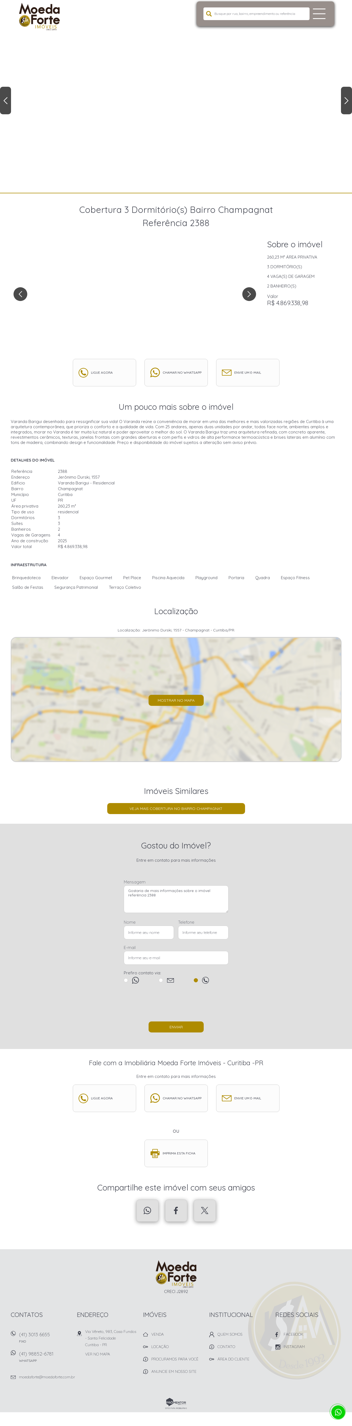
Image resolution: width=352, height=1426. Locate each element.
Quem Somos (230, 1334)
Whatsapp (147, 1211)
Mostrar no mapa (176, 700)
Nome (130, 922)
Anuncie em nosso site (174, 1371)
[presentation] (176, 1005)
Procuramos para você (174, 1359)
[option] (176, 96)
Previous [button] (5, 100)
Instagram (294, 1346)
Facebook (176, 1211)
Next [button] (346, 100)
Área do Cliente (233, 1359)
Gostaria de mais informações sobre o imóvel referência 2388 (176, 899)
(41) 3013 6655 (45, 1339)
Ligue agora (102, 372)
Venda (157, 1334)
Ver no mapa (97, 1354)
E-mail (130, 947)
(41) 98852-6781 (45, 1359)
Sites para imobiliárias (176, 1408)
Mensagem (135, 882)
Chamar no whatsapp (182, 372)
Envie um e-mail (247, 372)
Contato (226, 1346)
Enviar (176, 1026)
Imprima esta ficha (179, 1153)
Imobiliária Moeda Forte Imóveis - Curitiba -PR (176, 1274)
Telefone (186, 922)
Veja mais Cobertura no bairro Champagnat (176, 808)
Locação (160, 1346)
